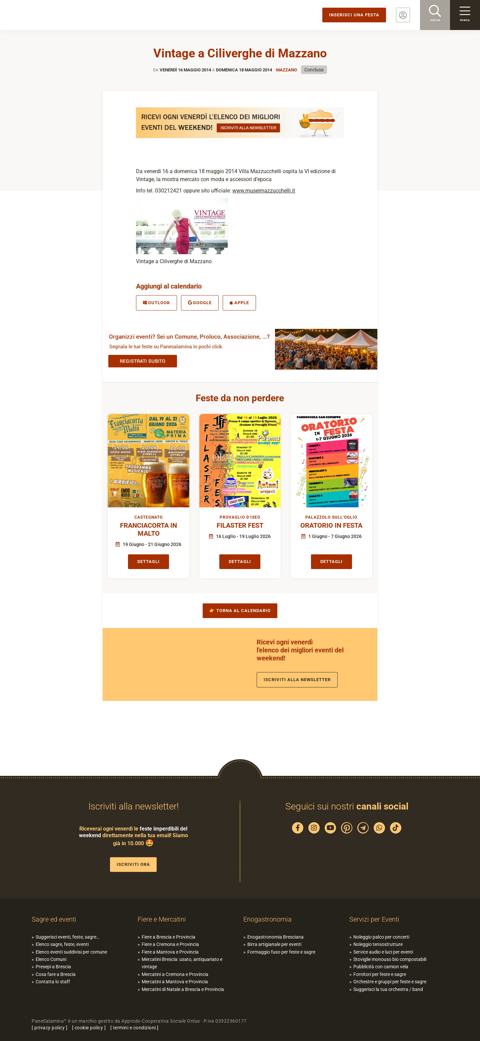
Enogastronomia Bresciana (275, 937)
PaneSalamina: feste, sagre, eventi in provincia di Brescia (51, 15)
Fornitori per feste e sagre (379, 974)
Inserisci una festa (354, 14)
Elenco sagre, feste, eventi (62, 944)
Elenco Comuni (51, 959)
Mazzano (286, 69)
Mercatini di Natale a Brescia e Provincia (183, 989)
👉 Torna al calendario (240, 610)
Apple (239, 302)
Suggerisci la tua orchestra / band (388, 989)
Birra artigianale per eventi (274, 944)
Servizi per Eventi (374, 919)
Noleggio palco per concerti (381, 937)
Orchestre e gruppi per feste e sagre (389, 981)
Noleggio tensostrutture (378, 944)
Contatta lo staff (53, 981)
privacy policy (49, 1027)
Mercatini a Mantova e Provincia (175, 981)
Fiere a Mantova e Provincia (170, 952)
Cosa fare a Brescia (56, 974)
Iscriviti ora (133, 864)
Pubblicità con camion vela (380, 966)
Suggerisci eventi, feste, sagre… (67, 937)
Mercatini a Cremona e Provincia (175, 974)
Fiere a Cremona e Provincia (170, 944)
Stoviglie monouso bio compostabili (389, 959)
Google (200, 302)
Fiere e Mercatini (162, 919)
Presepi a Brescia (53, 966)
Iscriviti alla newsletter (297, 679)
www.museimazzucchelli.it (263, 190)
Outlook (156, 302)
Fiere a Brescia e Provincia (168, 937)
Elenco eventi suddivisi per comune (71, 952)
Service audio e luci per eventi (383, 952)
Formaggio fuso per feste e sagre (281, 952)
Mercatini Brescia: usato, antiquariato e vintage (182, 963)
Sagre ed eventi (54, 919)
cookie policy (89, 1027)
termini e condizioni (134, 1027)
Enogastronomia (267, 919)
